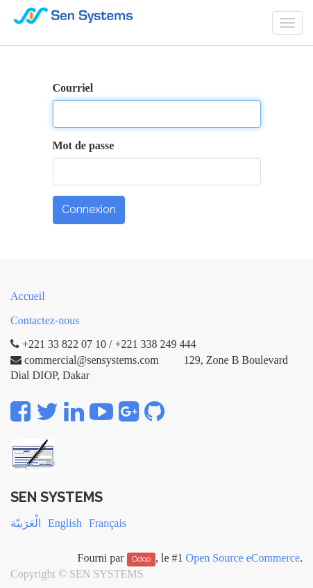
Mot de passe (84, 145)
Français (107, 523)
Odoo (141, 559)
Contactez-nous (45, 320)
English (65, 523)
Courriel (73, 88)
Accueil (27, 296)
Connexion (89, 209)
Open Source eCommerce (243, 558)
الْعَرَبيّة (25, 523)
